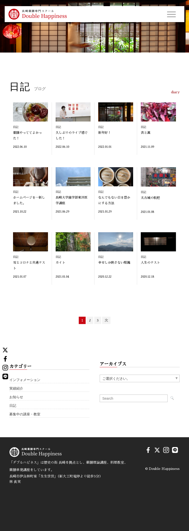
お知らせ (16, 397)
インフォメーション (24, 380)
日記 (12, 406)
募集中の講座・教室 (24, 414)
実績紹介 (16, 388)
